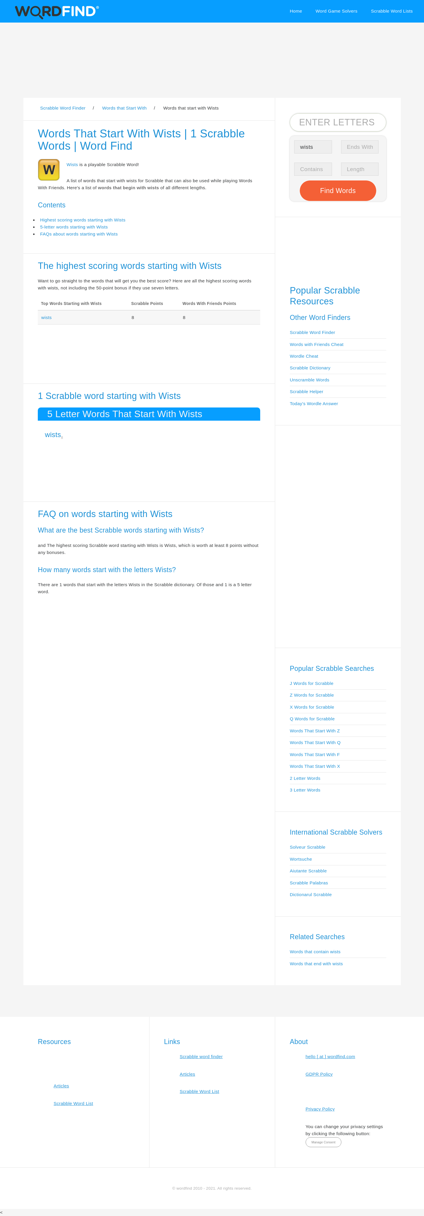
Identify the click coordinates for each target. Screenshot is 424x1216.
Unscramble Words (309, 379)
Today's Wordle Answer (314, 403)
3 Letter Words (305, 789)
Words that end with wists (316, 963)
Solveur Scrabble (308, 847)
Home (296, 10)
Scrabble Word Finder (312, 332)
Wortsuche (301, 859)
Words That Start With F (315, 754)
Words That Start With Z (315, 730)
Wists (72, 164)
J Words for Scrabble (311, 683)
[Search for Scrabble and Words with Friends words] (338, 122)
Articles (61, 1085)
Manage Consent (323, 1142)
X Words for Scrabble (312, 707)
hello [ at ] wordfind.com (330, 1056)
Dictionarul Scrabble (311, 894)
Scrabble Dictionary (310, 367)
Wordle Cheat (304, 356)
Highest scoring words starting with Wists (82, 219)
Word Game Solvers (336, 10)
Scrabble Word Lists (392, 10)
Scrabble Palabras (309, 882)
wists (46, 317)
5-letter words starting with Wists (74, 226)
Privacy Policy (320, 1108)
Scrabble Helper (306, 391)
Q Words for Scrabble (312, 718)
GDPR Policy (319, 1074)
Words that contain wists (315, 951)
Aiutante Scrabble (308, 870)
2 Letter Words (305, 778)
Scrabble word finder (201, 1056)
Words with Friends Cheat (316, 344)
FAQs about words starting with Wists (79, 233)
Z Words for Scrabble (312, 695)
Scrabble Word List (73, 1103)
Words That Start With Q (315, 742)
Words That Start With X (315, 766)
